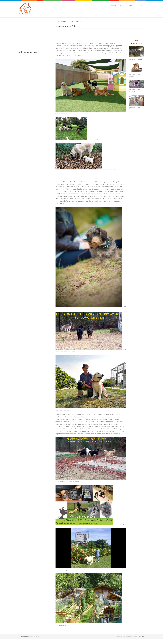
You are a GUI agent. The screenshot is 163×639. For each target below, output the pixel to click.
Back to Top (140, 637)
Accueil (113, 5)
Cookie (139, 5)
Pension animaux (24, 637)
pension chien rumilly (134, 90)
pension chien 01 (135, 59)
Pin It (137, 40)
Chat (130, 5)
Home (59, 21)
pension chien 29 (135, 108)
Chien (122, 5)
